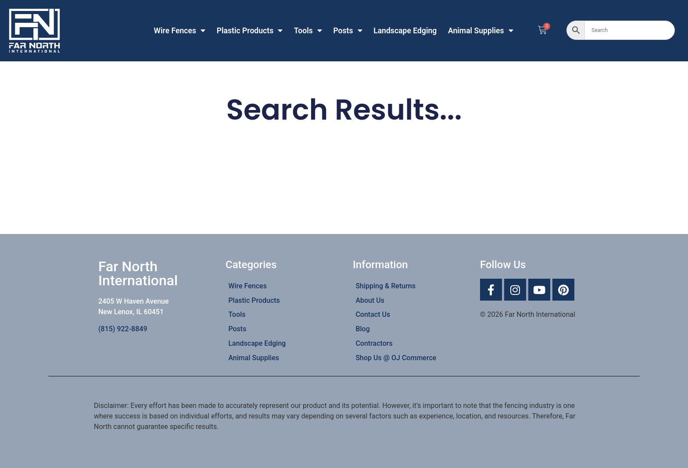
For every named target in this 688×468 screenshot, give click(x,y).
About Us (369, 300)
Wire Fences (180, 30)
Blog (362, 329)
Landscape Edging (405, 30)
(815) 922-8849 (122, 329)
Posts (347, 30)
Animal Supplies (480, 30)
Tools (308, 30)
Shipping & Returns (385, 286)
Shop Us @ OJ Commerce (395, 358)
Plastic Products (250, 30)
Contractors (373, 343)
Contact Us (372, 314)
